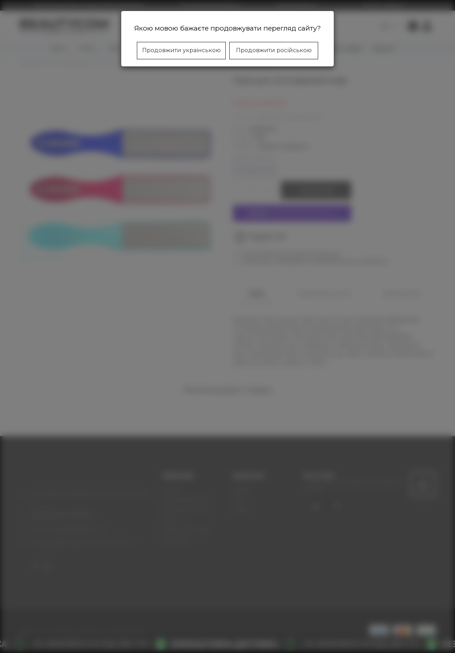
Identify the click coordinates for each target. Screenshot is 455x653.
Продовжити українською (181, 50)
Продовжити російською (274, 50)
